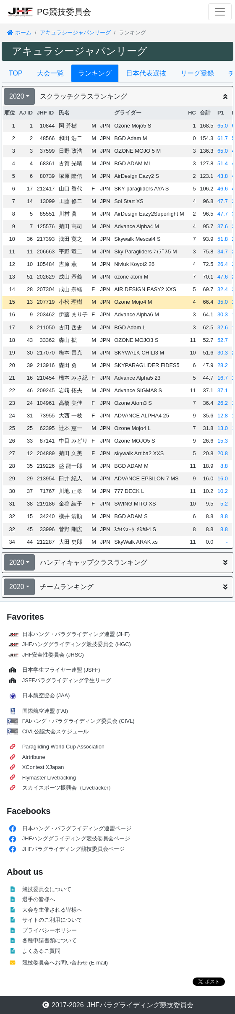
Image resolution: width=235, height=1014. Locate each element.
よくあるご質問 (41, 951)
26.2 (222, 403)
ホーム (19, 32)
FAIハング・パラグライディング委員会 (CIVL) (78, 721)
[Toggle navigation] (220, 11)
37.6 (222, 226)
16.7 (222, 378)
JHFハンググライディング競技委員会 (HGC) (76, 644)
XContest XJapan (43, 767)
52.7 (222, 340)
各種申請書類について (49, 940)
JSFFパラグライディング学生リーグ (67, 680)
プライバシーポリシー (49, 930)
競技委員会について (46, 889)
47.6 (222, 277)
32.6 (222, 327)
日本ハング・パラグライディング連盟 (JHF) (76, 634)
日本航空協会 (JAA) (46, 695)
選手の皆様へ (38, 899)
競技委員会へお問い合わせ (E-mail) (65, 962)
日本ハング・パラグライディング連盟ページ (76, 828)
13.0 (222, 428)
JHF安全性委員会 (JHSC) (53, 655)
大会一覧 (50, 73)
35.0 (222, 302)
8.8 (224, 466)
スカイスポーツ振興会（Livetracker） (68, 788)
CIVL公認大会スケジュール (55, 731)
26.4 (222, 264)
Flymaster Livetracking (49, 777)
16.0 (222, 478)
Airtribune (33, 757)
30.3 (222, 314)
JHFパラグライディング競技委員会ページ (73, 849)
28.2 (222, 365)
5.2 (224, 503)
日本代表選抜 (146, 73)
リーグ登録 (197, 73)
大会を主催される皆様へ (52, 910)
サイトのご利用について (52, 920)
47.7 (222, 201)
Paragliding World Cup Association (63, 746)
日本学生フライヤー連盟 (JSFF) (61, 670)
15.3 (222, 441)
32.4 (222, 289)
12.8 (222, 415)
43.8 (222, 176)
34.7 (222, 251)
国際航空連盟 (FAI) (45, 711)
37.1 (222, 390)
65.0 (222, 126)
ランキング (95, 73)
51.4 (222, 163)
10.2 (222, 491)
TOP (16, 73)
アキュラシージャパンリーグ (75, 32)
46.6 (222, 188)
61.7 (222, 138)
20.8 (222, 453)
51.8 (222, 239)
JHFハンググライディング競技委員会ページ (76, 838)
